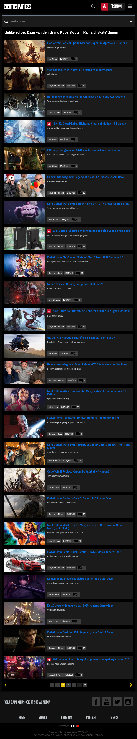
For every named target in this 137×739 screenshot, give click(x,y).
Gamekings (17, 6)
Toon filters (130, 21)
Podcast (91, 717)
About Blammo (53, 735)
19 (80, 541)
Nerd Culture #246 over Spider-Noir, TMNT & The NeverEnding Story (88, 204)
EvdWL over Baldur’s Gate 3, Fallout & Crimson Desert (80, 498)
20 (80, 460)
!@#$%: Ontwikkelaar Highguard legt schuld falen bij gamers (90, 124)
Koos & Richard (54, 112)
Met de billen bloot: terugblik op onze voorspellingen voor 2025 (91, 659)
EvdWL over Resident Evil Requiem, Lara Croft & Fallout (81, 632)
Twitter (117, 701)
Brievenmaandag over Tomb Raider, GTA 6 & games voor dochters (87, 364)
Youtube (106, 701)
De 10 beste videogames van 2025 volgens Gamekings (80, 605)
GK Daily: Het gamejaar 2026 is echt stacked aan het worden (84, 150)
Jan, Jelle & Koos (55, 675)
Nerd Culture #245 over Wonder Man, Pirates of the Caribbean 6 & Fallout (87, 392)
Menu (130, 6)
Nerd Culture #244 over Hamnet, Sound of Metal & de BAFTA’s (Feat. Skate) (88, 446)
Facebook (96, 701)
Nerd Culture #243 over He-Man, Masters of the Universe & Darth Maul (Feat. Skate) (86, 526)
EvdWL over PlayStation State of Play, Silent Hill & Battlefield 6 (85, 257)
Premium (116, 6)
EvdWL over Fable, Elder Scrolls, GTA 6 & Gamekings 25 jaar (83, 552)
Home (22, 717)
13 (84, 85)
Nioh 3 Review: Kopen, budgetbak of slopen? (75, 284)
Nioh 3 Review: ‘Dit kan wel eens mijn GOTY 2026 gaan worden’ (91, 311)
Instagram (128, 701)
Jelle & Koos (53, 407)
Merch (114, 717)
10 (84, 193)
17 (78, 219)
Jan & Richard (54, 487)
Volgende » (130, 685)
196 (85, 684)
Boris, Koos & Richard (57, 380)
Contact (39, 735)
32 (78, 407)
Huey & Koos (53, 219)
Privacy (98, 735)
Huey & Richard (54, 460)
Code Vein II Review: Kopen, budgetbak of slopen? (78, 472)
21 (78, 621)
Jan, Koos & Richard (56, 85)
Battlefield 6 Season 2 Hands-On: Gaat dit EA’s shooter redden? (86, 97)
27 (82, 273)
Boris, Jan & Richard (56, 246)
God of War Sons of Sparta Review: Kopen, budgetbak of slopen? (87, 43)
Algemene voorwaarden (78, 735)
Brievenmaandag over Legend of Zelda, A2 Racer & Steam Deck (85, 177)
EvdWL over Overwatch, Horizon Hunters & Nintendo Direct (83, 418)
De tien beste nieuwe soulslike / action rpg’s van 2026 (80, 579)
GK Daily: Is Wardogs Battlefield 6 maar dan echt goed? (81, 338)
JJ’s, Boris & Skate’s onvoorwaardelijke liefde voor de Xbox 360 (91, 231)
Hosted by (64, 726)
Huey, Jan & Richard (56, 514)
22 (84, 246)
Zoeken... (93, 6)
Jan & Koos (53, 59)
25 (84, 568)
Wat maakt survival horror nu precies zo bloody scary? (80, 70)
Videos (43, 717)
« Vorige (7, 685)
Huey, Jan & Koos (55, 273)
